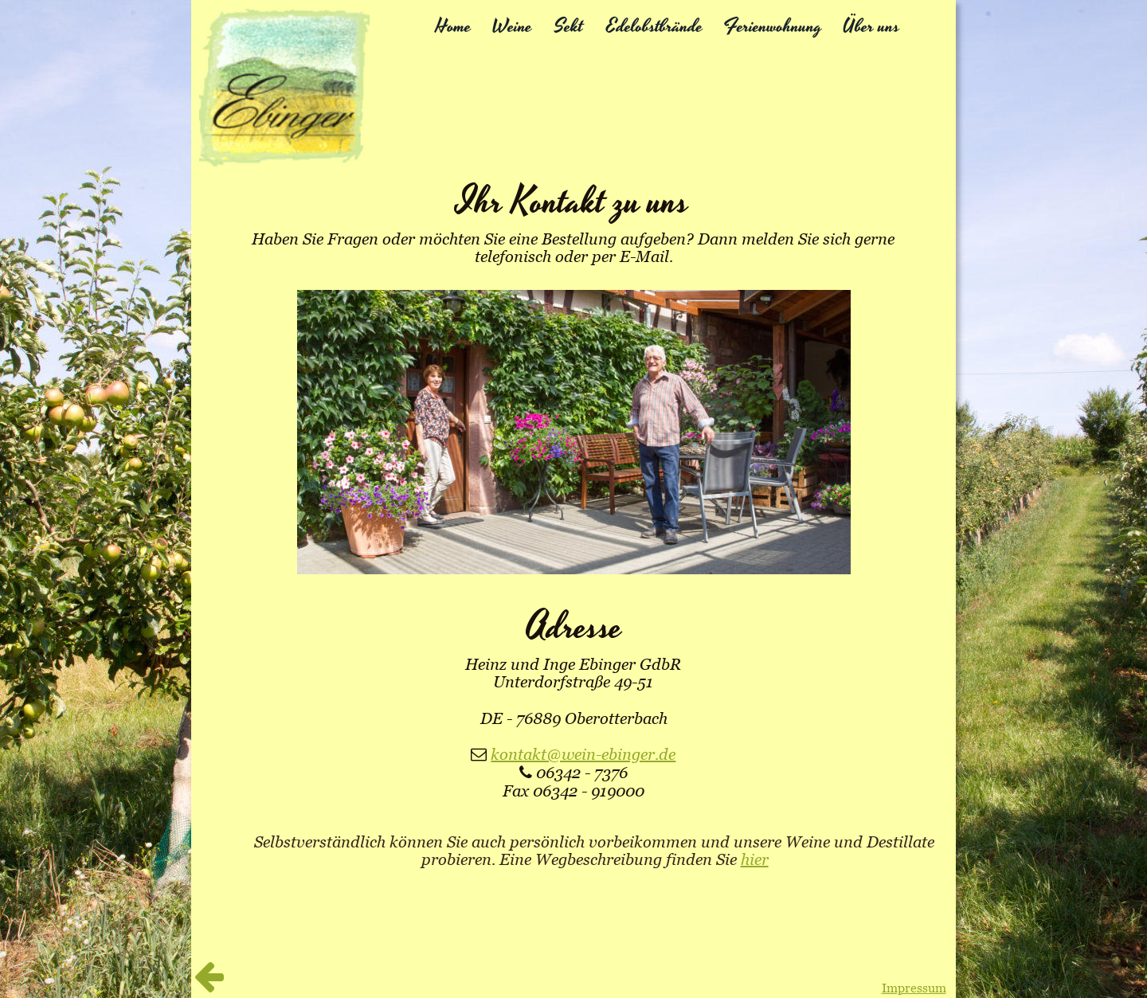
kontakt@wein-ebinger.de (583, 754)
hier (755, 859)
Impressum (914, 987)
